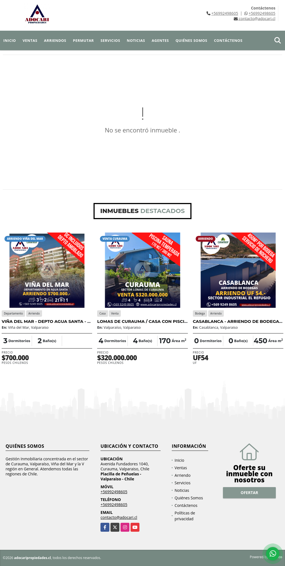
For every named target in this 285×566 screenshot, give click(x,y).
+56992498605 (224, 13)
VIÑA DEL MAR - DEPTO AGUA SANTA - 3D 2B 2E (54, 321)
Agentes (160, 40)
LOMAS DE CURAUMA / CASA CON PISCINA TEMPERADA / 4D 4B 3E (170, 321)
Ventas (30, 40)
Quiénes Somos (191, 40)
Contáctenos (228, 40)
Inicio (9, 40)
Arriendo (182, 475)
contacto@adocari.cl (118, 517)
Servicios (110, 40)
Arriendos (55, 40)
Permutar (83, 40)
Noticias (136, 40)
